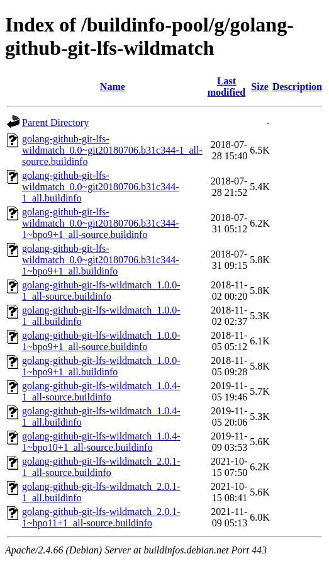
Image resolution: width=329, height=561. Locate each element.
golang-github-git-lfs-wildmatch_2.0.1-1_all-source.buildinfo (101, 467)
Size (260, 86)
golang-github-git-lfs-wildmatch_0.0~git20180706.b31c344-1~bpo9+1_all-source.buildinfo (100, 223)
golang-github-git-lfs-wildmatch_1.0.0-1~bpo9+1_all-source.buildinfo (101, 341)
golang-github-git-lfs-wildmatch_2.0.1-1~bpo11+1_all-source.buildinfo (101, 517)
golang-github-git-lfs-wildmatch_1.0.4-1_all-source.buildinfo (101, 391)
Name (112, 86)
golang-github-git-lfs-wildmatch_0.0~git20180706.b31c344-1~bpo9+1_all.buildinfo (100, 259)
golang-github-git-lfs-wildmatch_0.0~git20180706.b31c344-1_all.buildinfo (100, 186)
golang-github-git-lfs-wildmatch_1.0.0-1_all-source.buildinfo (101, 291)
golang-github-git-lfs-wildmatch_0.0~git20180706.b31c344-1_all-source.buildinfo (112, 150)
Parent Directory (55, 122)
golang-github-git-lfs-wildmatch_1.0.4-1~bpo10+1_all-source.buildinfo (101, 442)
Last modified (226, 87)
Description (297, 86)
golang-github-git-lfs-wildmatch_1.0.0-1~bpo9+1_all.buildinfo (101, 366)
